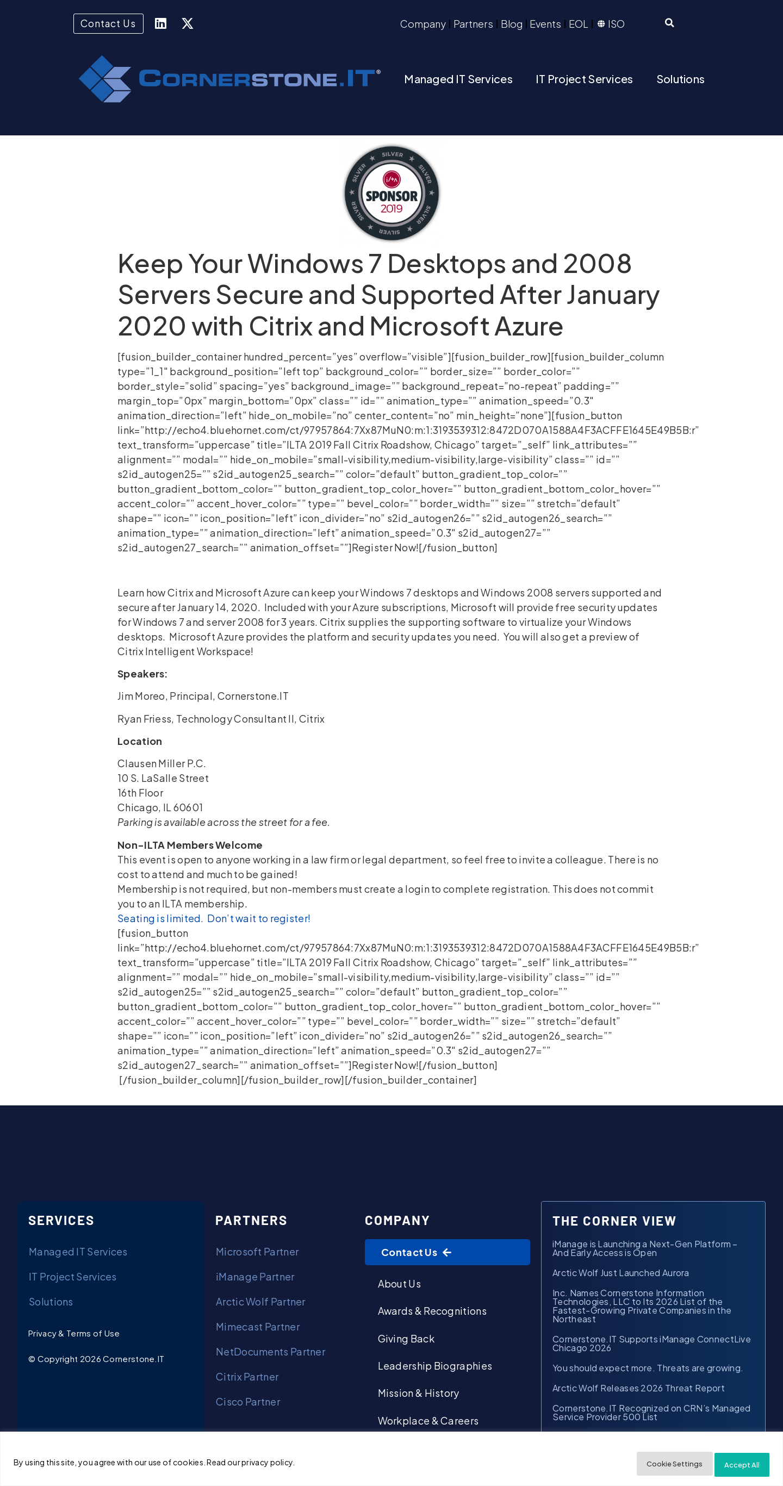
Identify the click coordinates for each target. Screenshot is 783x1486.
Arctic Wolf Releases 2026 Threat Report (638, 1390)
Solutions (680, 81)
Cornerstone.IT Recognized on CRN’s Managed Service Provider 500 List (651, 1414)
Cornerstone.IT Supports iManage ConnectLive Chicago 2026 (651, 1345)
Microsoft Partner (257, 1253)
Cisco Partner (248, 1403)
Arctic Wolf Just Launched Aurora (620, 1274)
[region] (391, 1461)
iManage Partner (255, 1278)
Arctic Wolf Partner (261, 1303)
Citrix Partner (247, 1378)
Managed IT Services (458, 81)
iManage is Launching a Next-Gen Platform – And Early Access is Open (645, 1250)
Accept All (736, 1465)
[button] (670, 24)
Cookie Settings (653, 1465)
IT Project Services (584, 81)
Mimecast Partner (258, 1328)
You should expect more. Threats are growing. (648, 1370)
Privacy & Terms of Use (74, 1335)
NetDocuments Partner (270, 1353)
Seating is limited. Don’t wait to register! (213, 920)
